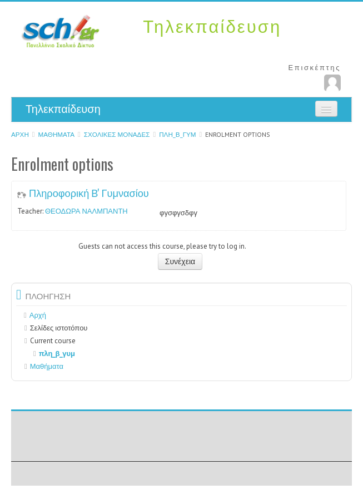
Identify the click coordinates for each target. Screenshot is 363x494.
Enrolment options (237, 134)
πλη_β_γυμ (177, 134)
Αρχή (20, 134)
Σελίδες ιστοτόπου (59, 328)
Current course (53, 340)
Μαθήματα (56, 134)
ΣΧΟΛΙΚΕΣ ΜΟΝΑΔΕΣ (117, 134)
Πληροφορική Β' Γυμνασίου (89, 192)
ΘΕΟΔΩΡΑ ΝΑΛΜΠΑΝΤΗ (86, 211)
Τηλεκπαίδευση (63, 109)
